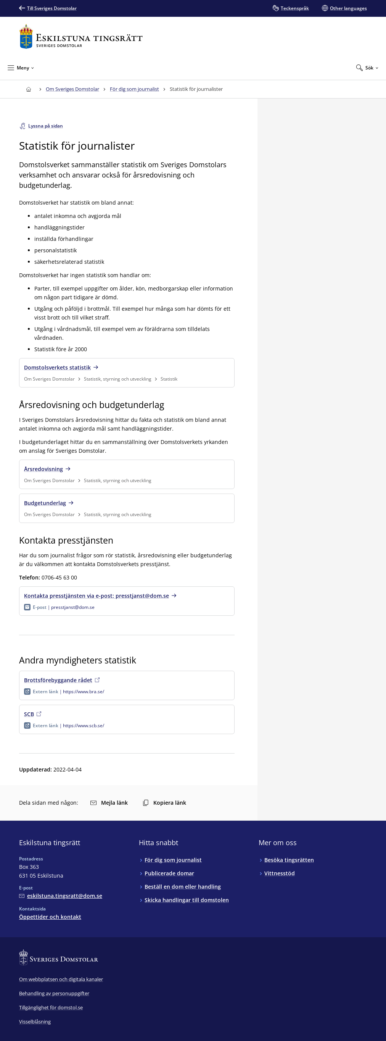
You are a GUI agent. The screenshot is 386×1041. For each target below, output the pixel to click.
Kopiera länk (164, 802)
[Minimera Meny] (21, 67)
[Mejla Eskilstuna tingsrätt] (60, 895)
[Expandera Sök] (367, 67)
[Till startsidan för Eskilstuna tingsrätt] (81, 36)
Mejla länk (109, 802)
